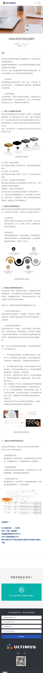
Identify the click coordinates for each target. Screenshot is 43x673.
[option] (21, 592)
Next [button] (42, 592)
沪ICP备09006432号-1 (7, 671)
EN (35, 3)
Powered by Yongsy (33, 671)
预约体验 (21, 636)
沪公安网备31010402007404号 (20, 671)
